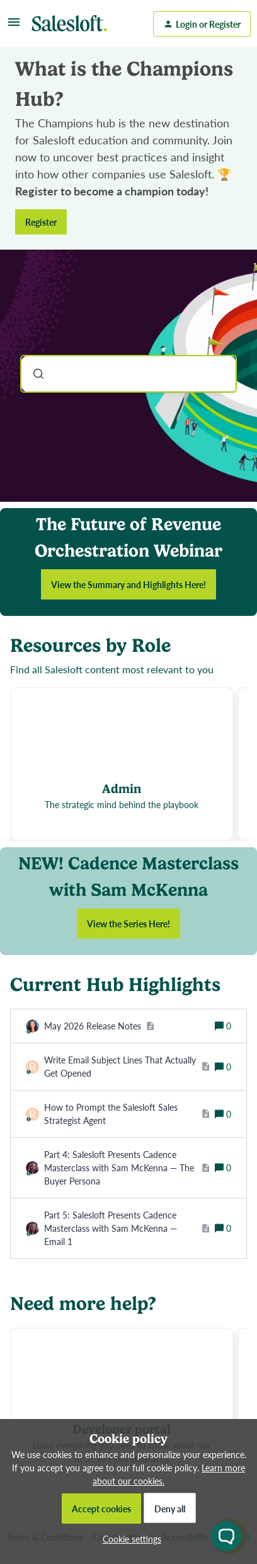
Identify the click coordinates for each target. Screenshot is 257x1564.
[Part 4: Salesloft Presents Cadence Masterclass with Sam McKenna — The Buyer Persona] (127, 1167)
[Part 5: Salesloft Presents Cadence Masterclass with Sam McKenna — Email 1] (127, 1228)
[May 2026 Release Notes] (99, 1026)
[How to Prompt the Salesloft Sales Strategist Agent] (127, 1114)
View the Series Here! (128, 923)
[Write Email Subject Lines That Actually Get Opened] (127, 1066)
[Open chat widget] (226, 1536)
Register (41, 222)
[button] (128, 1538)
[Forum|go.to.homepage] (72, 24)
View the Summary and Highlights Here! (128, 584)
